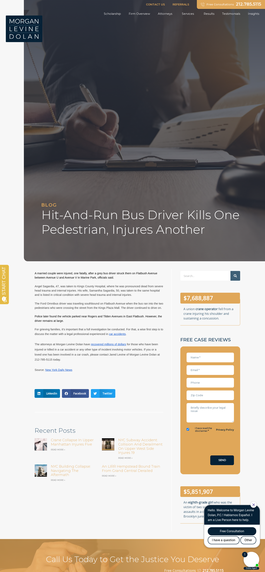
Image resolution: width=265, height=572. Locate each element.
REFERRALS (181, 4)
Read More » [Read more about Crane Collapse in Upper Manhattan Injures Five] (58, 449)
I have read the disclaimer (203, 429)
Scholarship (112, 14)
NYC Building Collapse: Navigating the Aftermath (71, 470)
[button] (47, 393)
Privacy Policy (225, 429)
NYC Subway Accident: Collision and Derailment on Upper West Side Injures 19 (140, 446)
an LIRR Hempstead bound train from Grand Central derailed (131, 468)
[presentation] (216, 445)
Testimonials (231, 14)
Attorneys (166, 14)
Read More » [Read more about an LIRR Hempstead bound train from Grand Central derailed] (109, 476)
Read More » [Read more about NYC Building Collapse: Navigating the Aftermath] (58, 480)
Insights (254, 14)
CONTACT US (155, 4)
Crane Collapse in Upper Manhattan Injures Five (72, 442)
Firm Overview (139, 14)
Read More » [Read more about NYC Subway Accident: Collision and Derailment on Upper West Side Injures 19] (125, 458)
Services (189, 14)
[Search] (235, 276)
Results (209, 14)
